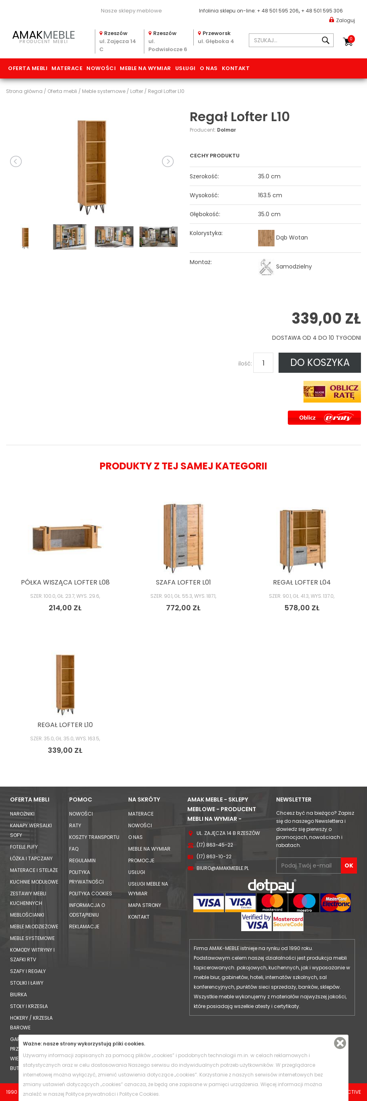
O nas (209, 68)
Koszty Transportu (94, 837)
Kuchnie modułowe (34, 881)
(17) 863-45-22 (215, 844)
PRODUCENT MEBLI (44, 36)
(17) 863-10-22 (214, 856)
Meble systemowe (32, 938)
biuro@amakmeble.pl (223, 868)
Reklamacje (84, 926)
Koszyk (351, 39)
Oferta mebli (27, 68)
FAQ (73, 848)
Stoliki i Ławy (26, 982)
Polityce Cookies (139, 1094)
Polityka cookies (90, 893)
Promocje (141, 860)
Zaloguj (342, 20)
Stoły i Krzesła (29, 1006)
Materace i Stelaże (34, 870)
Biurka (18, 994)
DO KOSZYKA (320, 362)
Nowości (101, 68)
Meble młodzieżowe (34, 926)
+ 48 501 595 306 (322, 10)
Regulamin (82, 860)
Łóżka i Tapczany (31, 858)
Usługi (185, 68)
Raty (75, 825)
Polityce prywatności (91, 1094)
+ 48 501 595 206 (278, 10)
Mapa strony (144, 905)
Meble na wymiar (145, 68)
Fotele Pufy (24, 846)
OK (348, 865)
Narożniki (22, 813)
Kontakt (236, 68)
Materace (66, 68)
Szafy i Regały (28, 971)
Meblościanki (27, 914)
